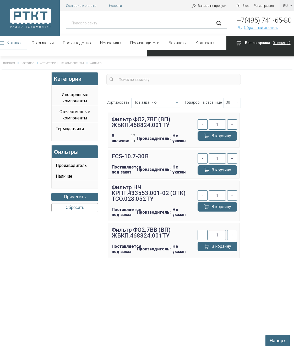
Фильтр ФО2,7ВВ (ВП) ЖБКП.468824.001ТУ (141, 233)
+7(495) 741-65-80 (264, 20)
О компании (42, 42)
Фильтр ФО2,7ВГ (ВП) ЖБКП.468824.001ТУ (141, 122)
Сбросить (75, 207)
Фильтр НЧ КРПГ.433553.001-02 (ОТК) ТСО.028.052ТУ (148, 193)
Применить (75, 196)
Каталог (15, 42)
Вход (242, 6)
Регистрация (264, 6)
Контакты (204, 42)
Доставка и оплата (81, 6)
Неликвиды (110, 42)
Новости (115, 6)
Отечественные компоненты (62, 63)
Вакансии (177, 42)
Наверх (278, 340)
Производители (144, 42)
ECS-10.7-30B (130, 156)
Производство (77, 42)
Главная (8, 63)
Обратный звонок (257, 27)
